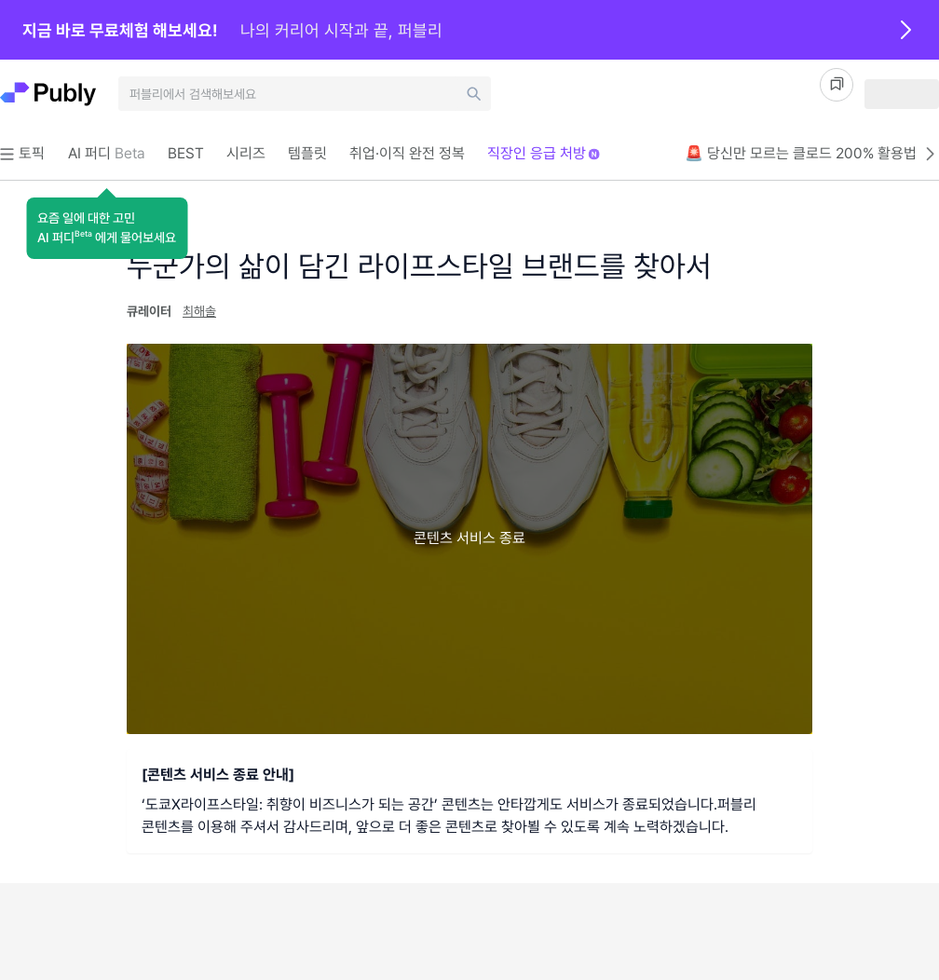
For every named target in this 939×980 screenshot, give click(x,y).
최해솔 (199, 311)
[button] (106, 228)
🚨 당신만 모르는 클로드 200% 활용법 (812, 153)
